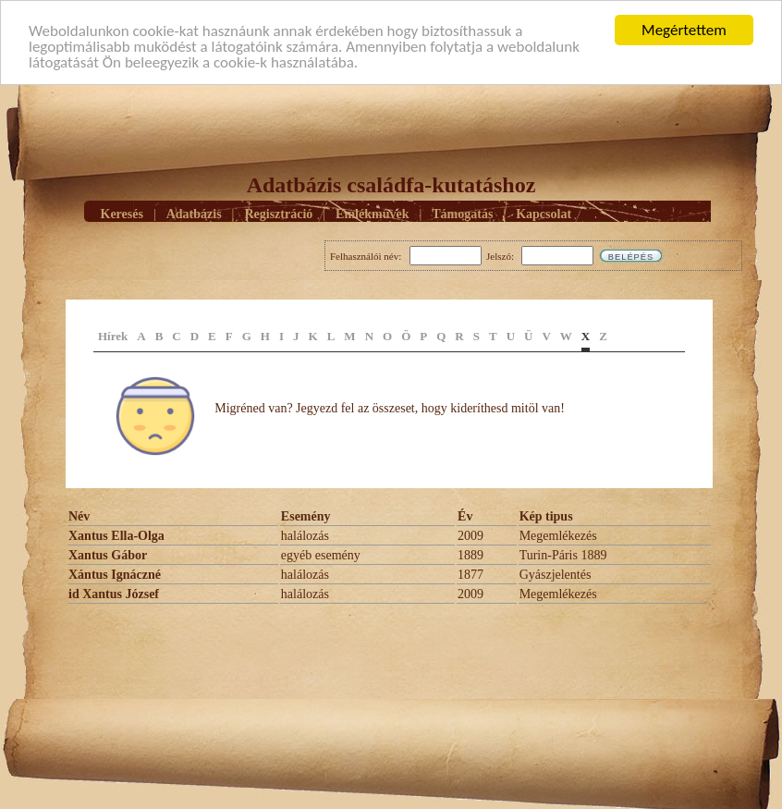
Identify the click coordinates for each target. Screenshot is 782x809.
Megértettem (684, 30)
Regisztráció (278, 214)
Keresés (122, 214)
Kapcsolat (543, 214)
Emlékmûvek (372, 214)
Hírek (113, 336)
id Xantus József (113, 594)
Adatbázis (194, 214)
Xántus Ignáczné (114, 575)
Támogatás (462, 214)
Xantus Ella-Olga (116, 536)
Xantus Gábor (107, 555)
